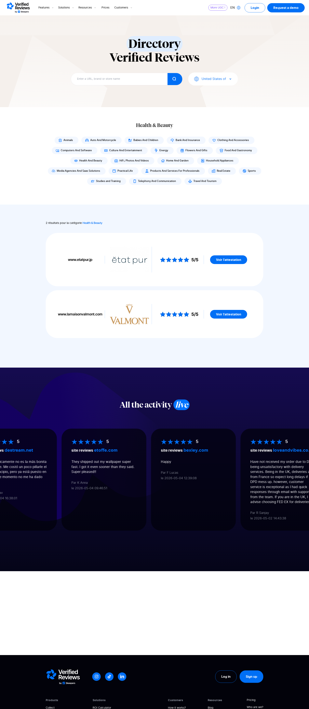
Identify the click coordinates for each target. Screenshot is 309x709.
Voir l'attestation (228, 260)
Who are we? (255, 707)
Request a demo (286, 8)
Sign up (251, 676)
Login (255, 8)
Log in (226, 676)
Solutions (66, 7)
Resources (87, 7)
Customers (123, 7)
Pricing (251, 700)
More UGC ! (217, 7)
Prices (105, 7)
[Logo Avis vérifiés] (18, 8)
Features (46, 7)
